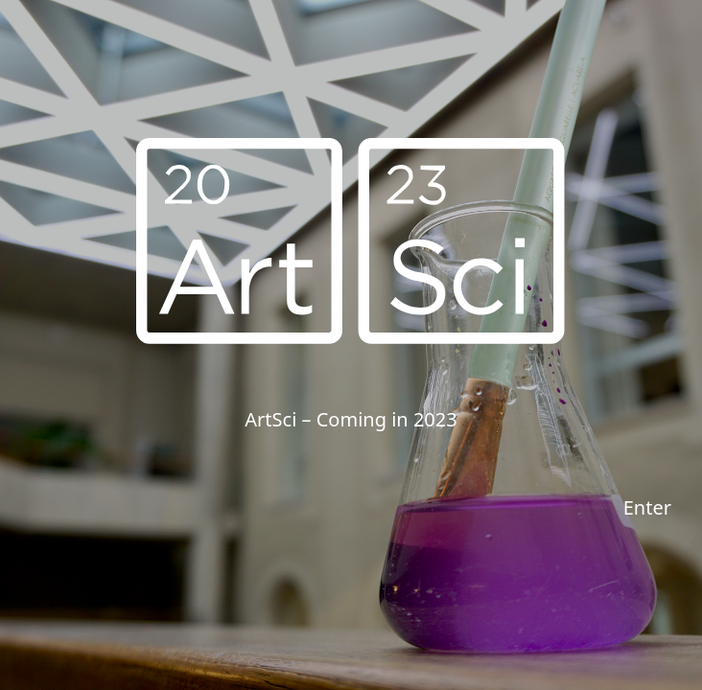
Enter (647, 507)
